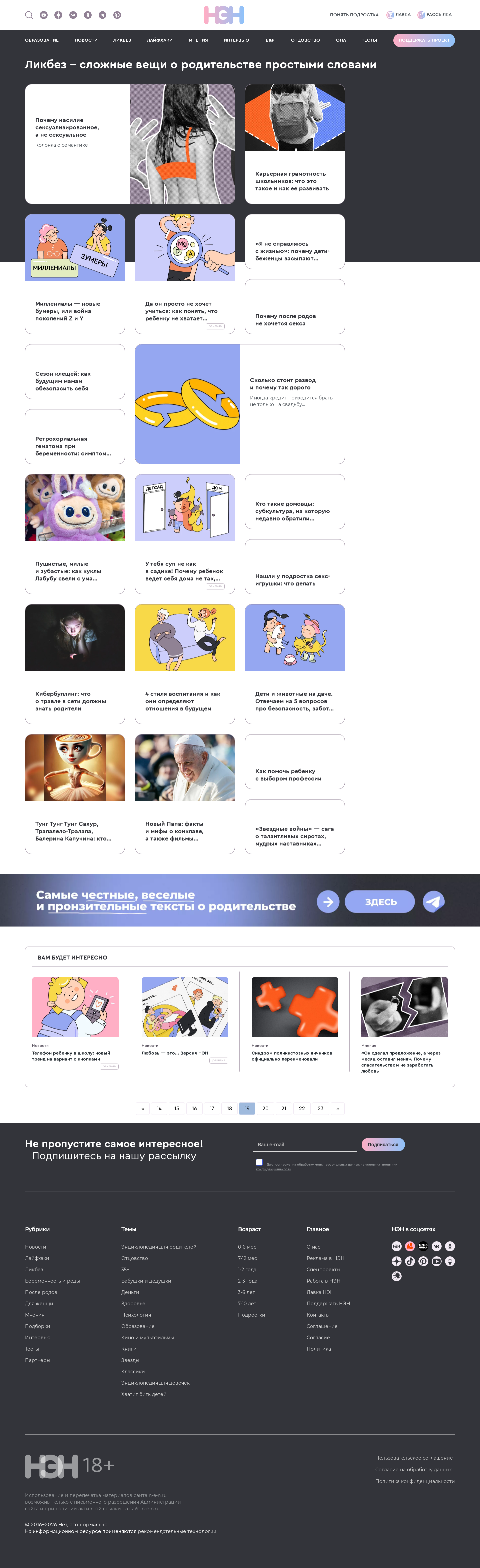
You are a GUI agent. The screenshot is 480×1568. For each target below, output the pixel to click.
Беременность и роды (52, 1281)
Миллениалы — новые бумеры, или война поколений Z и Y (67, 311)
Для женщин (40, 1304)
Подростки (251, 1315)
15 (176, 1108)
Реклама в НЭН (326, 1258)
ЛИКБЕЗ (122, 40)
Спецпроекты (323, 1270)
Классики (133, 1372)
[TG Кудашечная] (410, 1247)
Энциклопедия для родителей (159, 1247)
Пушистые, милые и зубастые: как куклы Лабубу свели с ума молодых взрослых (68, 571)
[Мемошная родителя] (423, 1247)
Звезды (130, 1360)
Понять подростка (354, 15)
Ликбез (34, 1270)
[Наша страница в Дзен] (58, 15)
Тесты (32, 1349)
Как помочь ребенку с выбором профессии (288, 774)
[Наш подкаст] (397, 1277)
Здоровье (133, 1304)
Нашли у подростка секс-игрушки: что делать (292, 579)
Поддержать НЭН (328, 1304)
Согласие (318, 1338)
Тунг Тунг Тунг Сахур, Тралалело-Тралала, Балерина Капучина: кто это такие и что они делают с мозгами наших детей (72, 831)
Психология (136, 1315)
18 (229, 1108)
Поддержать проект (424, 40)
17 (212, 1108)
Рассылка (434, 15)
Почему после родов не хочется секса (285, 319)
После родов (41, 1292)
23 (321, 1108)
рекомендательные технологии (177, 1531)
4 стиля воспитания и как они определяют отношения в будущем (182, 701)
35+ (125, 1270)
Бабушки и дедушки (146, 1281)
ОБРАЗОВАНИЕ (42, 40)
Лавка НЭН (320, 1292)
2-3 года (247, 1281)
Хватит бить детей (144, 1394)
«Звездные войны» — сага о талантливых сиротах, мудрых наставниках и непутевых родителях (294, 836)
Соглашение (322, 1326)
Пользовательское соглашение (414, 1458)
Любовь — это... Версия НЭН (175, 1053)
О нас (313, 1247)
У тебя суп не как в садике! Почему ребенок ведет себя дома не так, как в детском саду (184, 571)
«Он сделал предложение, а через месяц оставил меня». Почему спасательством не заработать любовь (401, 1062)
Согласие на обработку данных (413, 1470)
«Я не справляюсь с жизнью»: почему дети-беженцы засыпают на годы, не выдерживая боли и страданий (292, 251)
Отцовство (134, 1258)
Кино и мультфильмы (147, 1338)
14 (159, 1108)
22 (302, 1108)
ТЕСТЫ (369, 40)
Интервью (37, 1338)
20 (265, 1108)
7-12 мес (247, 1258)
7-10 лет (247, 1304)
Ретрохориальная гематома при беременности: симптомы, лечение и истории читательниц (74, 446)
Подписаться (383, 1144)
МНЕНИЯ (198, 40)
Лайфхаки (37, 1258)
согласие (282, 1164)
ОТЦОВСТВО (305, 40)
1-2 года (247, 1270)
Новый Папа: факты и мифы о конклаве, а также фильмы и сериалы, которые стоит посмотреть (184, 831)
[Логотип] (224, 15)
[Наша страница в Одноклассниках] (88, 15)
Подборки (37, 1326)
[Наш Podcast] (450, 1262)
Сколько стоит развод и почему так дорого (283, 383)
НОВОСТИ (86, 40)
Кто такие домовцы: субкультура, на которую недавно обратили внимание (292, 511)
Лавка (398, 15)
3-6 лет (246, 1292)
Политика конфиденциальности (415, 1481)
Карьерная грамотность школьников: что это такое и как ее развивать (292, 181)
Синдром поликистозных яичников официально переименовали (292, 1056)
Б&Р (270, 40)
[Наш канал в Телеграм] (102, 15)
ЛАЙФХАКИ (160, 40)
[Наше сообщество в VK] (73, 15)
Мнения (368, 1046)
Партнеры (37, 1360)
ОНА (341, 40)
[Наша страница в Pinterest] (117, 15)
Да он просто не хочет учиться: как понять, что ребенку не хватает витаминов (181, 311)
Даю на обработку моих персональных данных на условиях (326, 1167)
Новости (40, 1046)
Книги (129, 1349)
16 (194, 1108)
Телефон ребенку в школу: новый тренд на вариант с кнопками (71, 1056)
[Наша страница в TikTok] (410, 1262)
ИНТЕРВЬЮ (236, 40)
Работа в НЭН (324, 1281)
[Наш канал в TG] (397, 1247)
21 (283, 1108)
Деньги (130, 1292)
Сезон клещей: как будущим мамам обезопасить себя (63, 381)
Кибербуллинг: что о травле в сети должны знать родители (70, 701)
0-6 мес (247, 1247)
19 (247, 1108)
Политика (319, 1349)
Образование (138, 1326)
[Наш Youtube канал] (44, 15)
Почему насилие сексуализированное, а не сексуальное (67, 127)
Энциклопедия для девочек (155, 1383)
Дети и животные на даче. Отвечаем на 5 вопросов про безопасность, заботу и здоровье (294, 701)
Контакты (318, 1315)
